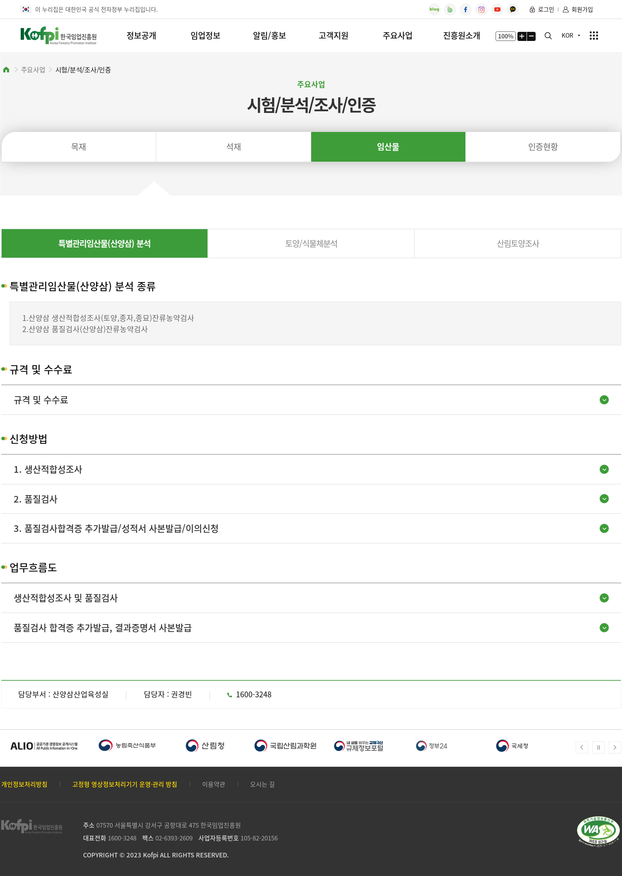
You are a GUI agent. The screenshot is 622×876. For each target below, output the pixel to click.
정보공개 (141, 35)
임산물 (388, 147)
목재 (78, 147)
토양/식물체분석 (311, 243)
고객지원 (333, 35)
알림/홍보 (269, 35)
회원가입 (582, 9)
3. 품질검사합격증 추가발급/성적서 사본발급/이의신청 (116, 528)
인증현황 (543, 147)
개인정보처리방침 (24, 784)
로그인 (546, 9)
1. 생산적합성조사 (48, 469)
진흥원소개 (461, 35)
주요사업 (397, 35)
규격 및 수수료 (41, 399)
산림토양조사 (518, 243)
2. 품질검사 (35, 498)
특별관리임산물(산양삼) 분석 (104, 243)
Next (615, 747)
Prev (582, 747)
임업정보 (205, 35)
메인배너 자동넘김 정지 (598, 747)
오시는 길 (262, 784)
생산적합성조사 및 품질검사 (66, 597)
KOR (567, 35)
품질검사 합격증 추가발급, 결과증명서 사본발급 (103, 627)
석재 (233, 147)
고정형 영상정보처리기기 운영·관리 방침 (124, 784)
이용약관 (213, 784)
